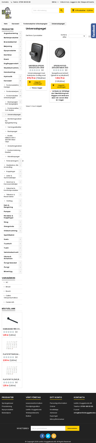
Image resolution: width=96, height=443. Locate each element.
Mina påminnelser (57, 419)
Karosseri (8, 81)
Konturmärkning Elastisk (12, 151)
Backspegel (12, 131)
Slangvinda (9, 226)
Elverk (6, 59)
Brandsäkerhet (10, 42)
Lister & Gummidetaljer (10, 177)
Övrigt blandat (10, 263)
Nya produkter (7, 409)
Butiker (28, 416)
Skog (6, 222)
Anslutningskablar (15, 146)
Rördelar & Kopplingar (8, 217)
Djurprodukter (10, 50)
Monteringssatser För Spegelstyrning (13, 121)
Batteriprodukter (11, 37)
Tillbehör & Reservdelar (9, 195)
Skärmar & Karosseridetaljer (11, 183)
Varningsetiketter (14, 127)
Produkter (7, 29)
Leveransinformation (34, 403)
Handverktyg (9, 72)
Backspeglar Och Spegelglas (11, 103)
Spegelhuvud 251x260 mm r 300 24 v (60, 67)
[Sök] (48, 10)
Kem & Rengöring (8, 206)
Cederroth (9, 302)
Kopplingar (10, 171)
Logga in (73, 2)
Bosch (8, 291)
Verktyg (9, 201)
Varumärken (8, 278)
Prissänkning (7, 406)
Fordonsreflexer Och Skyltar (12, 109)
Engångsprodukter (12, 63)
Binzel (7, 287)
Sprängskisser (7, 403)
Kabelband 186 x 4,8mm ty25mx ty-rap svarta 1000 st (12, 329)
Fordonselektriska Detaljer (12, 86)
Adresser (53, 413)
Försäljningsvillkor (33, 406)
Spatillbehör (9, 235)
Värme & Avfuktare (8, 257)
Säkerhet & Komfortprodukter (11, 189)
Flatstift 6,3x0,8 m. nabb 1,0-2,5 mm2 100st (12, 379)
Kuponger (54, 416)
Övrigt (6, 267)
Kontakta (5, 2)
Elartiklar (8, 55)
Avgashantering (11, 33)
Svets (6, 239)
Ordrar (52, 406)
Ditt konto (56, 397)
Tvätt (6, 248)
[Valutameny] (55, 2)
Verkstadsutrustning (13, 252)
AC (6, 282)
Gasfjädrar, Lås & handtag (11, 166)
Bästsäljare (8, 308)
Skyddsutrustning (11, 68)
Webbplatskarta (32, 413)
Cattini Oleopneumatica (11, 296)
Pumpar (7, 211)
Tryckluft (8, 243)
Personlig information (58, 403)
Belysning (8, 46)
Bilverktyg (8, 271)
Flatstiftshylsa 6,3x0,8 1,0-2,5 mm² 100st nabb (12, 354)
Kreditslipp (54, 409)
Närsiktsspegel (13, 156)
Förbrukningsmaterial (14, 161)
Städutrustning (10, 231)
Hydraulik (8, 76)
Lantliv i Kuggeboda (33, 409)
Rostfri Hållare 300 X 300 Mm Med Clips (10, 139)
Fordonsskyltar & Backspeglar (11, 96)
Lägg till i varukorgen (35, 83)
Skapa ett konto (87, 2)
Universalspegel (14, 114)
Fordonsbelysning (13, 91)
